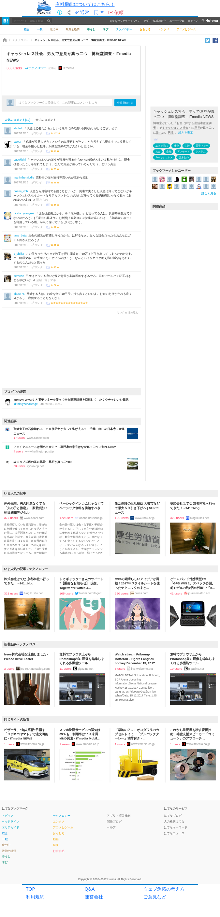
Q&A (90, 890)
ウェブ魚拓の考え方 (163, 890)
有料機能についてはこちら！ (85, 4)
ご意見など (154, 898)
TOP (30, 890)
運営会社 (94, 898)
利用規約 (35, 898)
